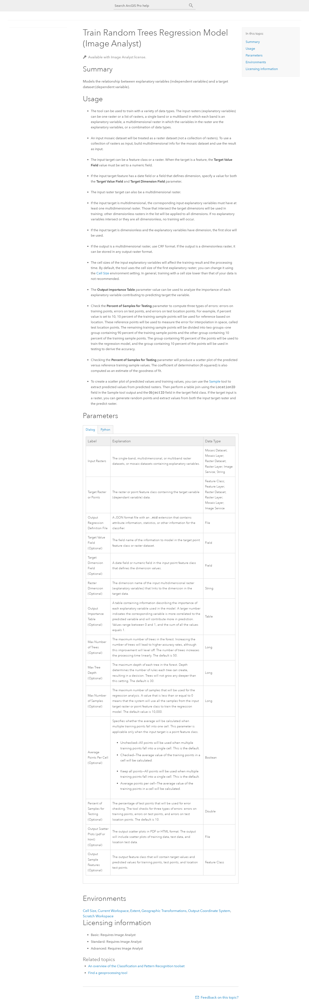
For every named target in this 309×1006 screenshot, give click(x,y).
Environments (256, 62)
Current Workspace (113, 911)
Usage (250, 49)
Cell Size (102, 273)
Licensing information (262, 69)
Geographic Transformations (164, 911)
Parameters (254, 55)
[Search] (191, 5)
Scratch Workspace (98, 916)
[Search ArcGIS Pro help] (150, 5)
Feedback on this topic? (219, 998)
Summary (253, 42)
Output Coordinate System (209, 911)
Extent (135, 911)
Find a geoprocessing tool (107, 973)
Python (105, 429)
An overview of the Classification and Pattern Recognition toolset (136, 966)
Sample (214, 381)
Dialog (90, 429)
